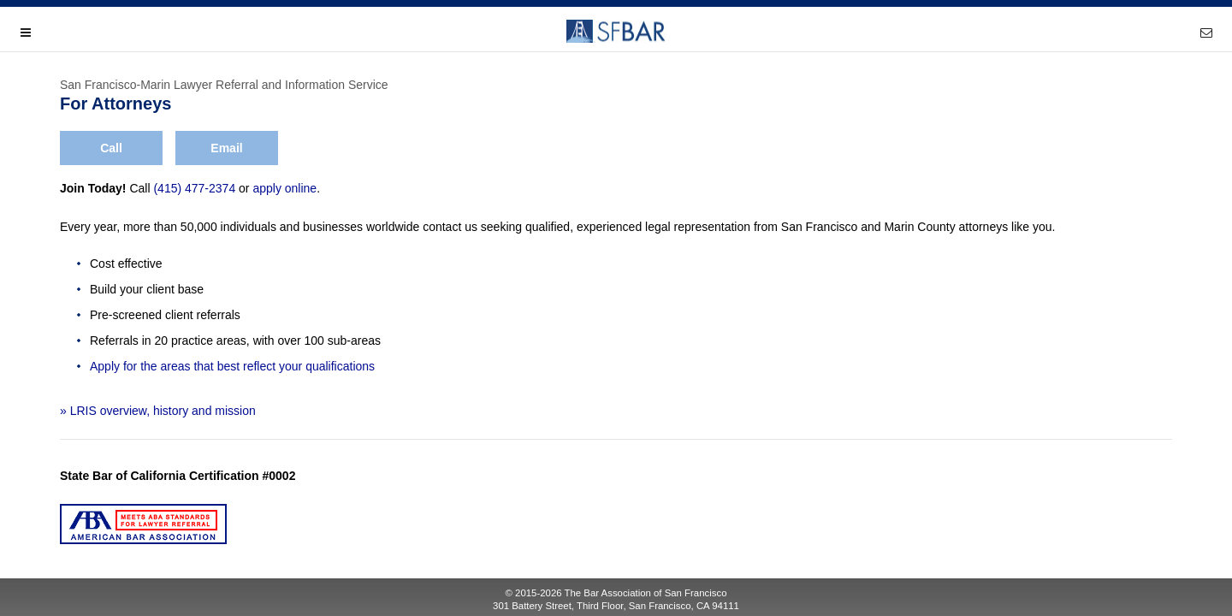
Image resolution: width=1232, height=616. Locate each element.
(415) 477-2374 (194, 188)
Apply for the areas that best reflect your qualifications (232, 366)
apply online (284, 188)
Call (111, 148)
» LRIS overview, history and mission (158, 411)
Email (226, 148)
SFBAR (616, 31)
